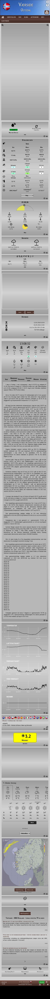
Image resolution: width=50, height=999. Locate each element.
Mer (25, 232)
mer (25, 134)
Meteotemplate (40, 972)
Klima (26, 17)
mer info (25, 743)
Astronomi (34, 17)
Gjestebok (5, 21)
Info (42, 17)
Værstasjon (11, 17)
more (46, 930)
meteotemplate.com (25, 983)
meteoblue (25, 828)
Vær (19, 17)
